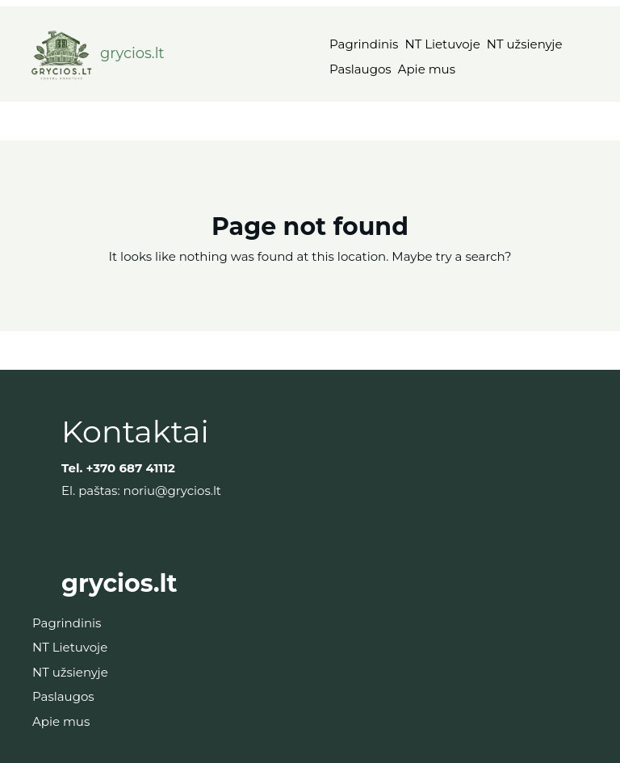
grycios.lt (132, 53)
